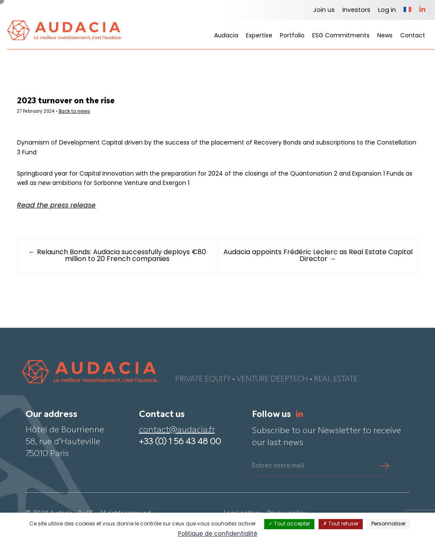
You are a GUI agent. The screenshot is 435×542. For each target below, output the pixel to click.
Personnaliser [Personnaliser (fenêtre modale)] (388, 524)
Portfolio (292, 36)
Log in (387, 10)
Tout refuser (341, 524)
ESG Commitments (341, 36)
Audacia (226, 36)
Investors (356, 10)
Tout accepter (289, 524)
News (385, 36)
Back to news (92, 113)
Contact (412, 36)
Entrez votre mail (278, 476)
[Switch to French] (407, 10)
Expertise (259, 36)
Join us (324, 10)
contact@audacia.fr (177, 441)
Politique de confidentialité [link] (217, 534)
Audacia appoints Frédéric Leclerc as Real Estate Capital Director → (311, 266)
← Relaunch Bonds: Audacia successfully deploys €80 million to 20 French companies (124, 266)
